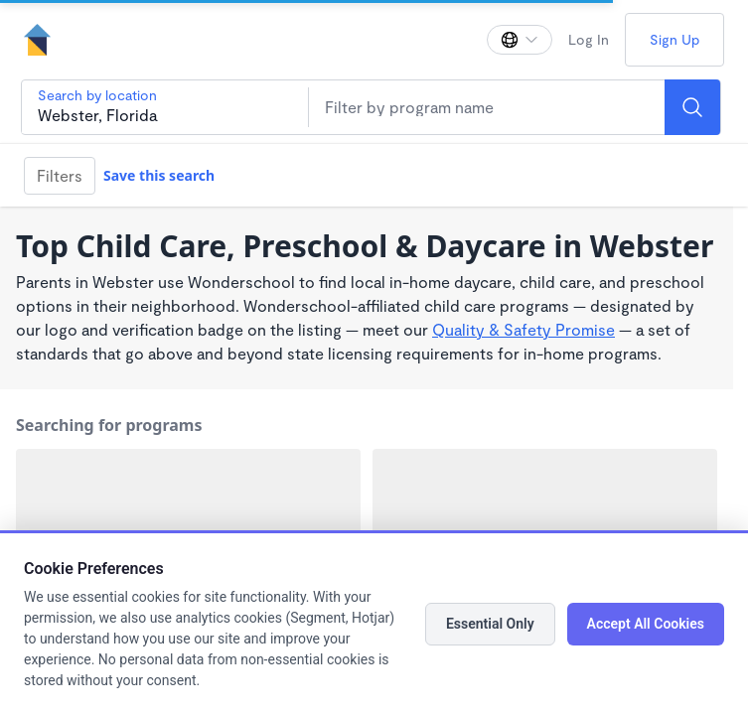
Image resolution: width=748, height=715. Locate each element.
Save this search (159, 175)
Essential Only (490, 624)
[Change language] (519, 40)
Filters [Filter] (59, 175)
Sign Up (674, 39)
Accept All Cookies (645, 624)
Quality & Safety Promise (523, 329)
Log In (588, 39)
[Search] (692, 107)
